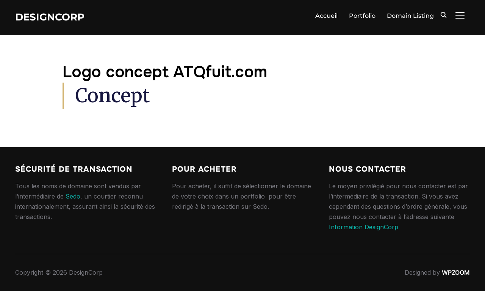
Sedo (73, 196)
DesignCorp (49, 17)
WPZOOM (456, 272)
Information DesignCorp (363, 227)
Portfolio (362, 15)
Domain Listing (410, 15)
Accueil (326, 15)
